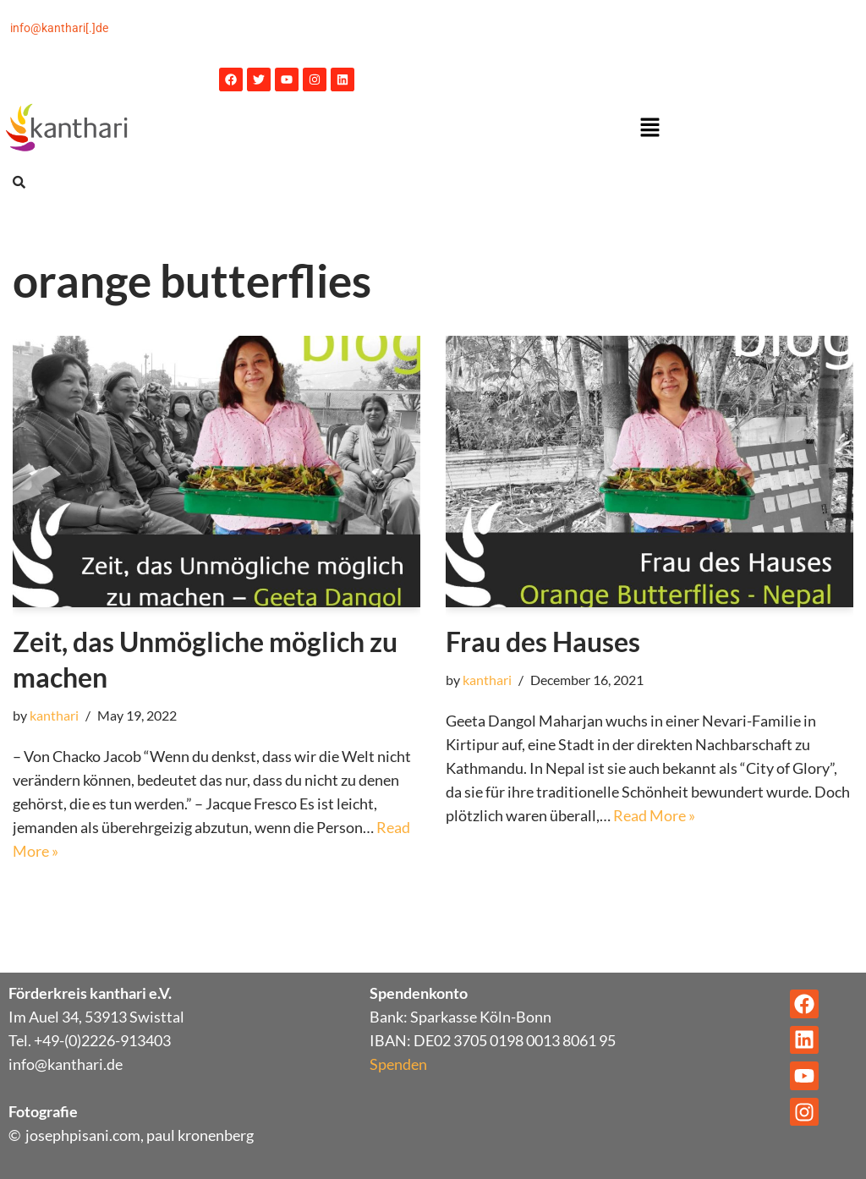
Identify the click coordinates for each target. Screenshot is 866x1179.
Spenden (398, 1064)
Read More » (654, 815)
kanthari (54, 715)
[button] (649, 128)
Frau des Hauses (543, 641)
